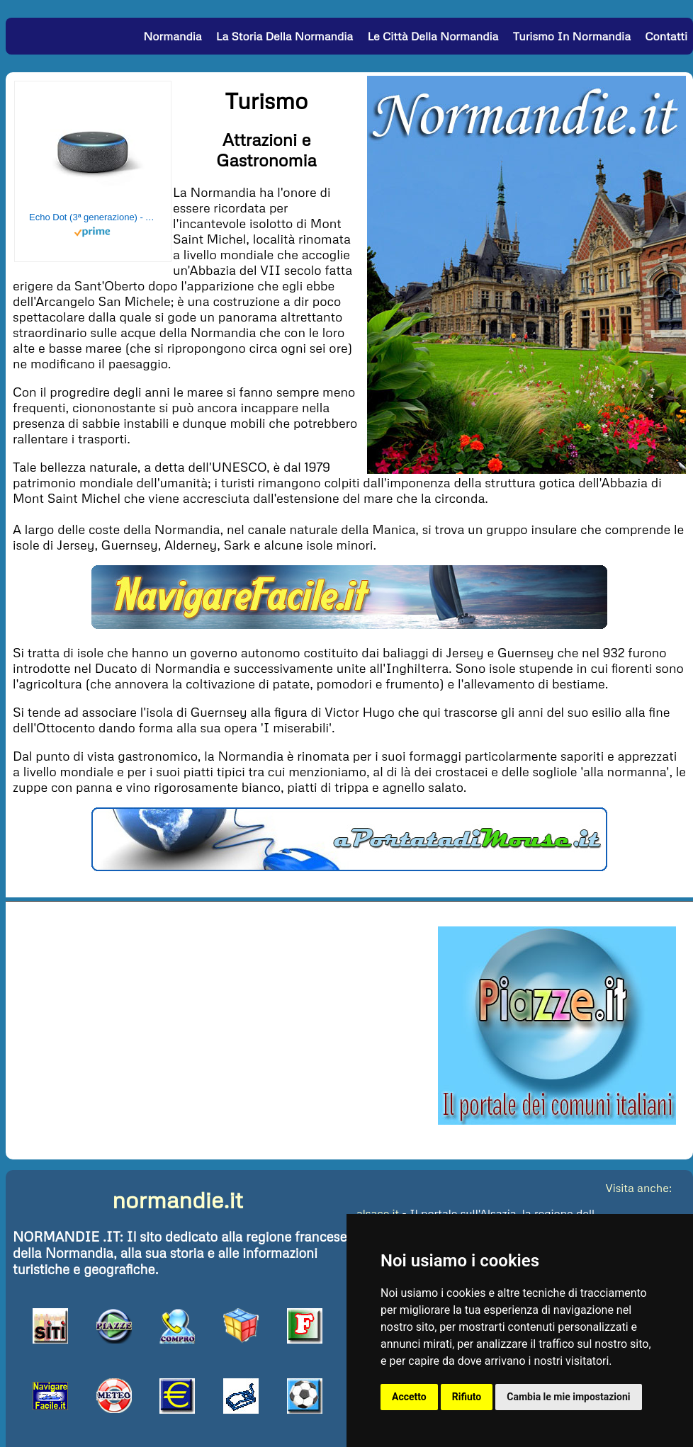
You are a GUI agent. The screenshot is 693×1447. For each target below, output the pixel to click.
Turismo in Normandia (572, 36)
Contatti (666, 36)
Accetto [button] (409, 1396)
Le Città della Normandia (432, 36)
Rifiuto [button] (467, 1396)
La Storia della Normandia (284, 36)
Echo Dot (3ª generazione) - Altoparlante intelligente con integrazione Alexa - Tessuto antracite (93, 217)
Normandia (172, 36)
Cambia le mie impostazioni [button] (568, 1396)
